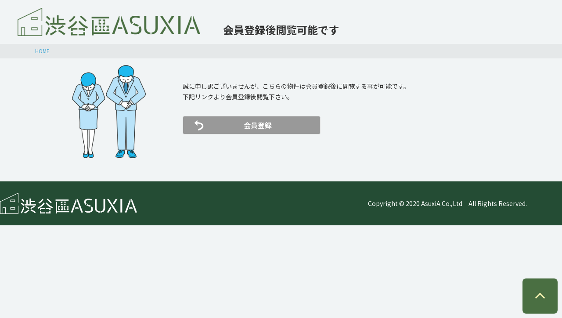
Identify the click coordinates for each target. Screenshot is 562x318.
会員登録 (258, 125)
